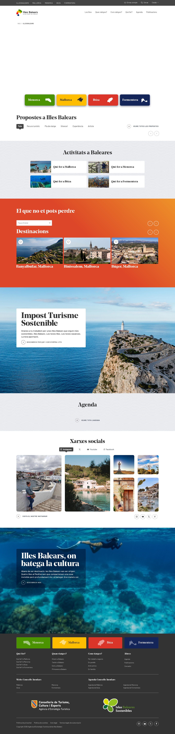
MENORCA (49, 3)
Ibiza (18, 688)
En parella (91, 662)
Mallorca (19, 685)
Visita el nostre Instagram (34, 516)
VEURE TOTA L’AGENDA (90, 420)
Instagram (66, 449)
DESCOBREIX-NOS (34, 582)
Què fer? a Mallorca (23, 659)
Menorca (55, 685)
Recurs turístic (33, 126)
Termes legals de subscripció (70, 723)
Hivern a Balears (58, 659)
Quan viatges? (101, 12)
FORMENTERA (69, 3)
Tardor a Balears (58, 662)
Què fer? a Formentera (24, 667)
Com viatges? (116, 12)
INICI (19, 23)
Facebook (109, 449)
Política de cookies (41, 723)
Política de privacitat (24, 723)
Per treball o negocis (95, 659)
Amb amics (92, 666)
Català (154, 2)
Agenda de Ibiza (94, 688)
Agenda (139, 12)
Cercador (127, 666)
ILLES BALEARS (22, 3)
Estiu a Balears (57, 666)
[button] (151, 133)
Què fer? (129, 12)
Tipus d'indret (23, 223)
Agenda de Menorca (130, 685)
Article (91, 126)
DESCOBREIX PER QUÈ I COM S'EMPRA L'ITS (44, 342)
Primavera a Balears (59, 669)
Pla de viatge (50, 126)
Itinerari (64, 126)
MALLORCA (36, 3)
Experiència (78, 126)
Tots (20, 126)
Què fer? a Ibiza (21, 665)
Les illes (88, 12)
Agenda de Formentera (131, 688)
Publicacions (151, 12)
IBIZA (58, 3)
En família (91, 669)
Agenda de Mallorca (95, 685)
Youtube (92, 449)
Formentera (56, 688)
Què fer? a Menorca (23, 662)
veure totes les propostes (146, 126)
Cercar (144, 2)
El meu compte (130, 2)
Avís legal (53, 723)
